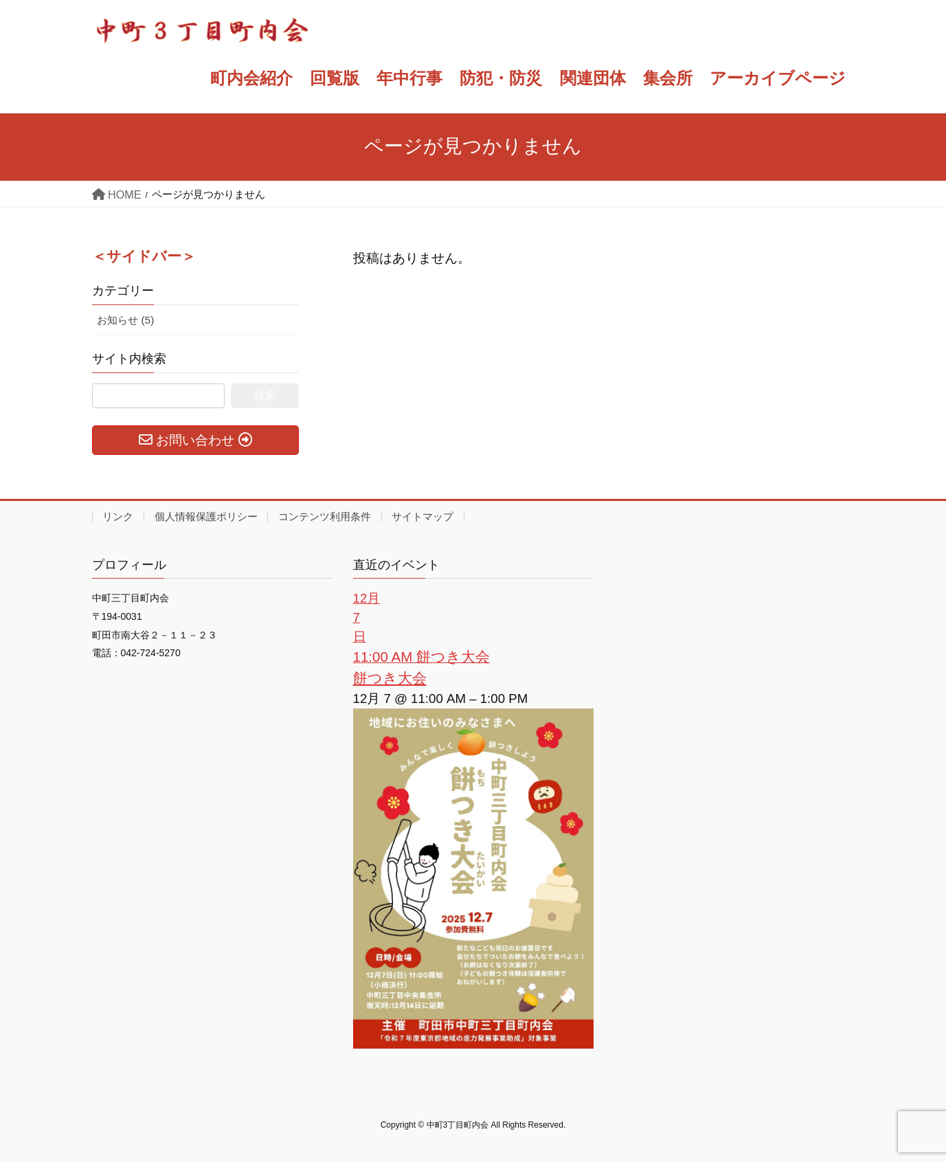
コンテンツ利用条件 (324, 516)
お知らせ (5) (125, 320)
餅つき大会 (390, 678)
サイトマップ (422, 516)
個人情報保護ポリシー (206, 516)
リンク (117, 516)
